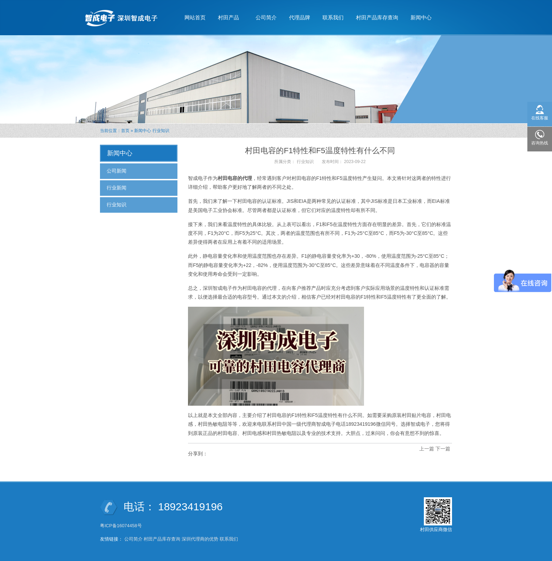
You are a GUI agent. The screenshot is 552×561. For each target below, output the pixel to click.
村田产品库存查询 (377, 17)
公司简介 (266, 17)
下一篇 (442, 448)
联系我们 (333, 17)
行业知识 (160, 130)
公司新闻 (116, 171)
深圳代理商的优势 (200, 539)
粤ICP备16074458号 (121, 525)
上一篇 (426, 448)
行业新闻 (116, 188)
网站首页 (195, 17)
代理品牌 (299, 17)
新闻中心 (421, 14)
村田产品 (229, 14)
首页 (125, 130)
